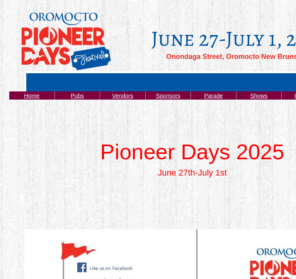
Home (31, 95)
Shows (258, 95)
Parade (213, 95)
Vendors (122, 95)
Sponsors (168, 95)
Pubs (77, 95)
